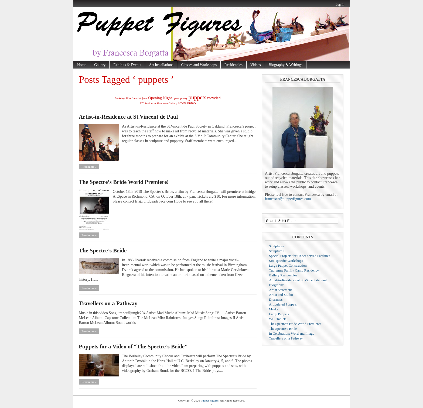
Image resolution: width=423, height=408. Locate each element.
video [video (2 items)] (191, 103)
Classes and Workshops (199, 65)
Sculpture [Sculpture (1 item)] (150, 103)
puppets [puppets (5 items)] (197, 97)
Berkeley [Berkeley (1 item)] (120, 98)
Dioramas (276, 299)
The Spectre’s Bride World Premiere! (124, 182)
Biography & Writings (285, 65)
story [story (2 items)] (182, 103)
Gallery (99, 65)
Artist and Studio (281, 295)
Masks (273, 309)
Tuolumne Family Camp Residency (294, 270)
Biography (276, 285)
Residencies (233, 65)
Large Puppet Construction (288, 265)
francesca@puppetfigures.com (288, 199)
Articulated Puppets (283, 304)
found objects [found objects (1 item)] (139, 98)
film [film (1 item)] (128, 98)
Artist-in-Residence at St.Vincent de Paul (128, 117)
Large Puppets (279, 314)
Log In (340, 4)
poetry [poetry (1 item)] (183, 98)
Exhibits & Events (127, 65)
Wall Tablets (277, 319)
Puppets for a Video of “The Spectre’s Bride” (133, 346)
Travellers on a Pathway (108, 303)
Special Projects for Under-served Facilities (299, 256)
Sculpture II (277, 251)
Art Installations (161, 65)
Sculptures (276, 246)
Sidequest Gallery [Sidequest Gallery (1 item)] (167, 103)
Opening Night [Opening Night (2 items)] (160, 98)
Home (81, 65)
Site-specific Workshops (286, 261)
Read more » (89, 166)
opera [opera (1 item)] (176, 98)
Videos (255, 65)
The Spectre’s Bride (103, 250)
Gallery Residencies (283, 275)
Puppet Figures (210, 400)
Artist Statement (280, 290)
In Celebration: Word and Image (291, 333)
